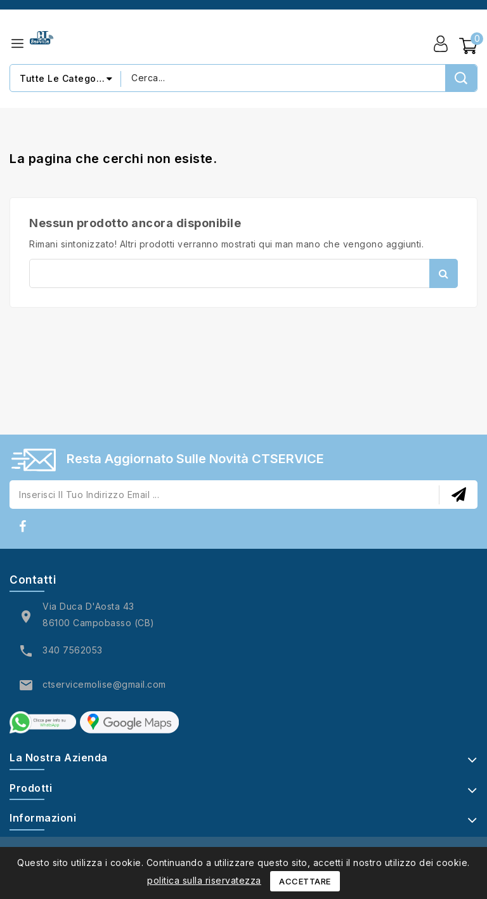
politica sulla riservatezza (204, 880)
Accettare (305, 881)
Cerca (443, 273)
